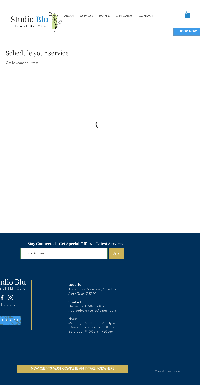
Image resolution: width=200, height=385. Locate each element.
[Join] (116, 253)
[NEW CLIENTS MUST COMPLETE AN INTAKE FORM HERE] (72, 369)
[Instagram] (10, 297)
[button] (86, 16)
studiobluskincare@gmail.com (92, 310)
